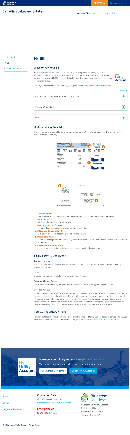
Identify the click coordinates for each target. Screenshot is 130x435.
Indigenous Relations (12, 409)
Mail (37, 117)
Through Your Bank (44, 107)
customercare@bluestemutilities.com (54, 403)
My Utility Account (12, 68)
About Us (7, 396)
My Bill (7, 63)
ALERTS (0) (99, 3)
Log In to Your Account (83, 371)
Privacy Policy (34, 425)
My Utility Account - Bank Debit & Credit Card (57, 96)
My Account (9, 57)
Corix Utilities (9, 3)
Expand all (123, 90)
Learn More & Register (53, 371)
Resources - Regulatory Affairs (106, 319)
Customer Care (92, 85)
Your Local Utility (120, 3)
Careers (6, 403)
